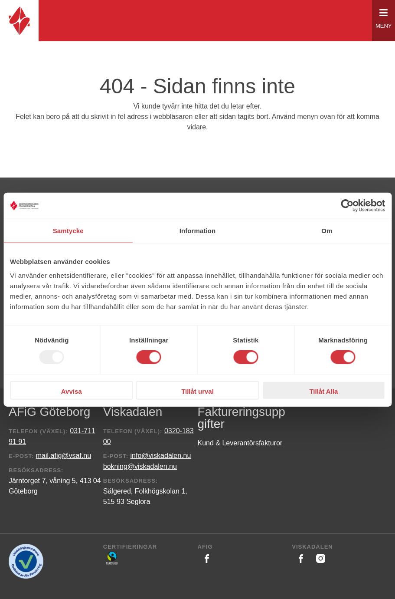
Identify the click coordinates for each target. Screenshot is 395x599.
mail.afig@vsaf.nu (63, 455)
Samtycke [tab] (68, 230)
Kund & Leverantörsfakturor (240, 443)
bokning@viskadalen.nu (140, 466)
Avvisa (71, 391)
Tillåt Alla (323, 391)
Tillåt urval (197, 391)
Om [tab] (326, 230)
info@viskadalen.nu (161, 455)
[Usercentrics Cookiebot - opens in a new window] (347, 205)
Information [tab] (198, 230)
